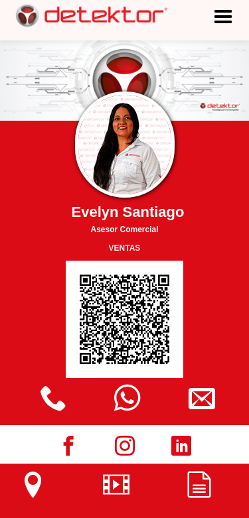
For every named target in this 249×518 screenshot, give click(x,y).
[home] (86, 15)
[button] (223, 35)
